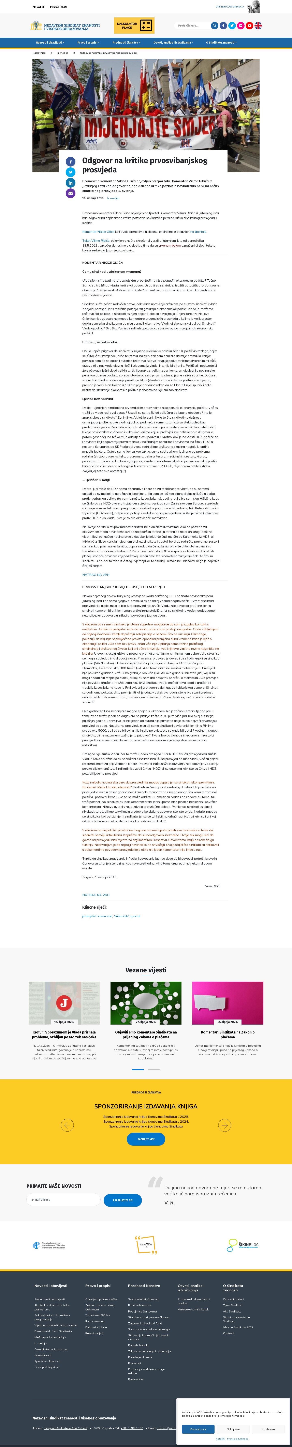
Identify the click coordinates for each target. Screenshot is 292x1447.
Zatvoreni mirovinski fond (145, 1314)
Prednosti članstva (125, 42)
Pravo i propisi (87, 42)
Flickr (241, 26)
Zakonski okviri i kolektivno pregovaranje (52, 1307)
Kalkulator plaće (96, 1317)
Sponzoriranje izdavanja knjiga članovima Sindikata (146, 1124)
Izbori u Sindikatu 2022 (238, 1317)
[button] (138, 1067)
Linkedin (70, 183)
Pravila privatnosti (237, 1438)
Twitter (232, 26)
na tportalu (198, 232)
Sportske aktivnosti (47, 1351)
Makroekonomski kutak (193, 1300)
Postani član (58, 7)
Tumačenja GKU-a (97, 1305)
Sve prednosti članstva (143, 1289)
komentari (105, 916)
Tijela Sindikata (233, 1295)
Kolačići (220, 1438)
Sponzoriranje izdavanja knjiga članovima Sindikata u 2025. (146, 1114)
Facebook (223, 26)
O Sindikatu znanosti (220, 42)
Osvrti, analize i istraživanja (172, 42)
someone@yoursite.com (70, 193)
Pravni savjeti (94, 1323)
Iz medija (62, 52)
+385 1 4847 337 (132, 1418)
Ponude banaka (138, 1335)
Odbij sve (233, 1429)
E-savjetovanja (95, 1311)
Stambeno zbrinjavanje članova (149, 1307)
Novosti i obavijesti (49, 42)
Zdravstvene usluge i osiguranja (149, 1341)
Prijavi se (38, 7)
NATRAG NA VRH (96, 575)
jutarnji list (89, 916)
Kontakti (228, 1323)
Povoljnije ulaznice (140, 1347)
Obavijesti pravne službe (101, 1289)
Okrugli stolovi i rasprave (51, 1339)
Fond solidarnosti (139, 1295)
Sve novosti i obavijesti (49, 1289)
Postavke (268, 1429)
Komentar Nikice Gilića (98, 232)
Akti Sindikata (232, 1302)
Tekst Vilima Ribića (96, 240)
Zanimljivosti (42, 1345)
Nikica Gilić (121, 916)
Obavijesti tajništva (47, 1357)
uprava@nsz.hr (167, 1418)
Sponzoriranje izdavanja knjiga (146, 1103)
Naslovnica (39, 52)
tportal (135, 916)
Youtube (249, 26)
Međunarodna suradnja (50, 1327)
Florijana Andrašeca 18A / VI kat (65, 1418)
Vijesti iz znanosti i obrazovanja (55, 1315)
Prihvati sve (198, 1429)
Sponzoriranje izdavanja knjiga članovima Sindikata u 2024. (146, 1119)
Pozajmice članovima (142, 1302)
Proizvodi (134, 1353)
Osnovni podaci (233, 1289)
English (258, 26)
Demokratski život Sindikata (53, 1321)
